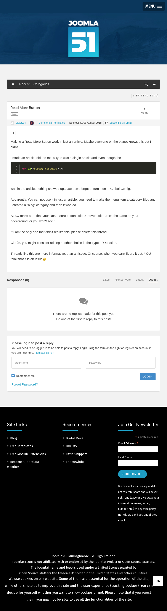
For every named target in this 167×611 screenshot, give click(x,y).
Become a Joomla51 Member (23, 465)
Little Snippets (76, 455)
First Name (125, 458)
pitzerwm (21, 122)
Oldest (153, 280)
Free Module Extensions (28, 455)
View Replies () (146, 95)
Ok (158, 581)
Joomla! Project (105, 563)
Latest (139, 280)
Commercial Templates (52, 122)
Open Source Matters (138, 563)
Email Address (128, 444)
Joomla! (43, 569)
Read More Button (25, 108)
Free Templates (21, 447)
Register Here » (45, 353)
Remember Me (25, 377)
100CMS (71, 447)
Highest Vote (123, 280)
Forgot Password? (24, 385)
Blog (13, 439)
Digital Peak (75, 439)
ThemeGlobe (75, 463)
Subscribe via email (118, 122)
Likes (106, 280)
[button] (154, 6)
